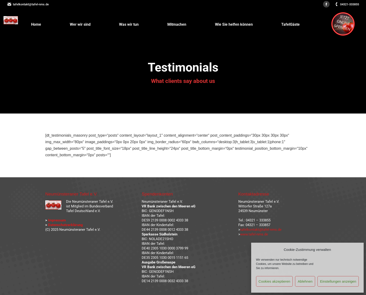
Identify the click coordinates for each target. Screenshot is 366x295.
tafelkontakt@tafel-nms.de (28, 4)
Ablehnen (305, 281)
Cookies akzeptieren (274, 281)
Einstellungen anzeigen (338, 281)
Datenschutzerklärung (65, 225)
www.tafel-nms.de (254, 234)
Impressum (57, 220)
